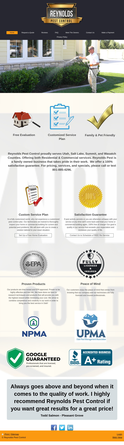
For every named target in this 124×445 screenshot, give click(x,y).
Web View (117, 437)
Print (6, 434)
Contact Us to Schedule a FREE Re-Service (89, 235)
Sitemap (15, 434)
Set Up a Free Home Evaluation (33, 235)
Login (119, 434)
